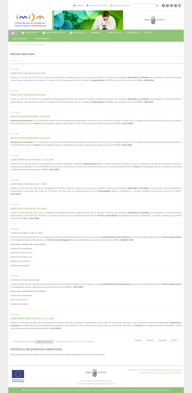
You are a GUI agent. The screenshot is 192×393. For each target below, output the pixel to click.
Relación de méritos (18, 299)
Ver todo (14, 60)
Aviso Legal (144, 369)
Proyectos (113, 32)
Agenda (149, 32)
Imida (12, 44)
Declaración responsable (21, 248)
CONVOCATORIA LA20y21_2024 (26, 232)
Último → (175, 340)
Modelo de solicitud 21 (20, 265)
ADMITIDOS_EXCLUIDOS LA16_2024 (28, 208)
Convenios (132, 32)
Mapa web (132, 369)
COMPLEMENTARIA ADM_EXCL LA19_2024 (31, 318)
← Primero (137, 340)
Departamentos (52, 32)
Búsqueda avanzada (120, 5)
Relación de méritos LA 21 (21, 257)
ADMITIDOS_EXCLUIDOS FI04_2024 (27, 73)
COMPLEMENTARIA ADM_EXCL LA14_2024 (31, 159)
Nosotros (29, 32)
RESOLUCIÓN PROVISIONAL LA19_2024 (30, 116)
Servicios (77, 32)
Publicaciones (19, 38)
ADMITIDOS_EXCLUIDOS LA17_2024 (28, 184)
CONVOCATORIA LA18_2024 (24, 280)
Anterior (150, 340)
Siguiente (162, 340)
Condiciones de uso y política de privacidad (160, 372)
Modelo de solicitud (18, 304)
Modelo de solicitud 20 (20, 261)
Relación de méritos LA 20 (21, 252)
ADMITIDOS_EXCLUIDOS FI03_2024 (27, 94)
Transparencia (42, 38)
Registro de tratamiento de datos (166, 369)
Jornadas (95, 32)
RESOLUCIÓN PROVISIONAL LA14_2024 (30, 137)
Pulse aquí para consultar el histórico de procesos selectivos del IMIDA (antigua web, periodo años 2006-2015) (57, 354)
